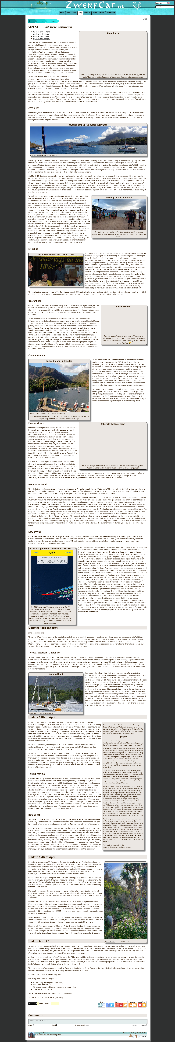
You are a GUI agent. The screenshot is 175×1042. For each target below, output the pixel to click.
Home (62, 12)
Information (111, 12)
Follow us (87, 12)
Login (145, 19)
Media (95, 12)
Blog (80, 12)
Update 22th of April (41, 39)
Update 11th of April (41, 34)
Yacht (74, 12)
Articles (101, 12)
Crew (68, 12)
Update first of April (41, 32)
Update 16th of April (41, 36)
